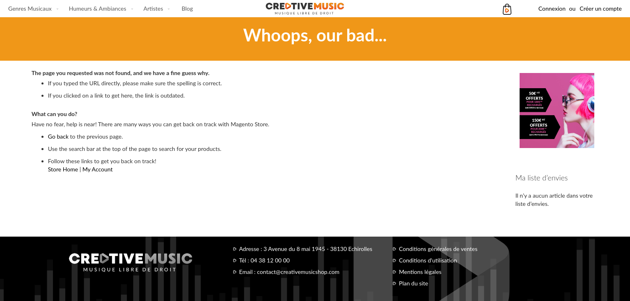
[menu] (100, 8)
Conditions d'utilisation (428, 260)
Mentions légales (420, 271)
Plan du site (413, 283)
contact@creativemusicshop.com (298, 271)
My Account (97, 169)
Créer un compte (601, 8)
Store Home (63, 169)
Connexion (552, 8)
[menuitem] (31, 8)
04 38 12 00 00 (270, 260)
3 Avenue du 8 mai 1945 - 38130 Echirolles (317, 248)
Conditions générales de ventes (438, 248)
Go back (58, 136)
